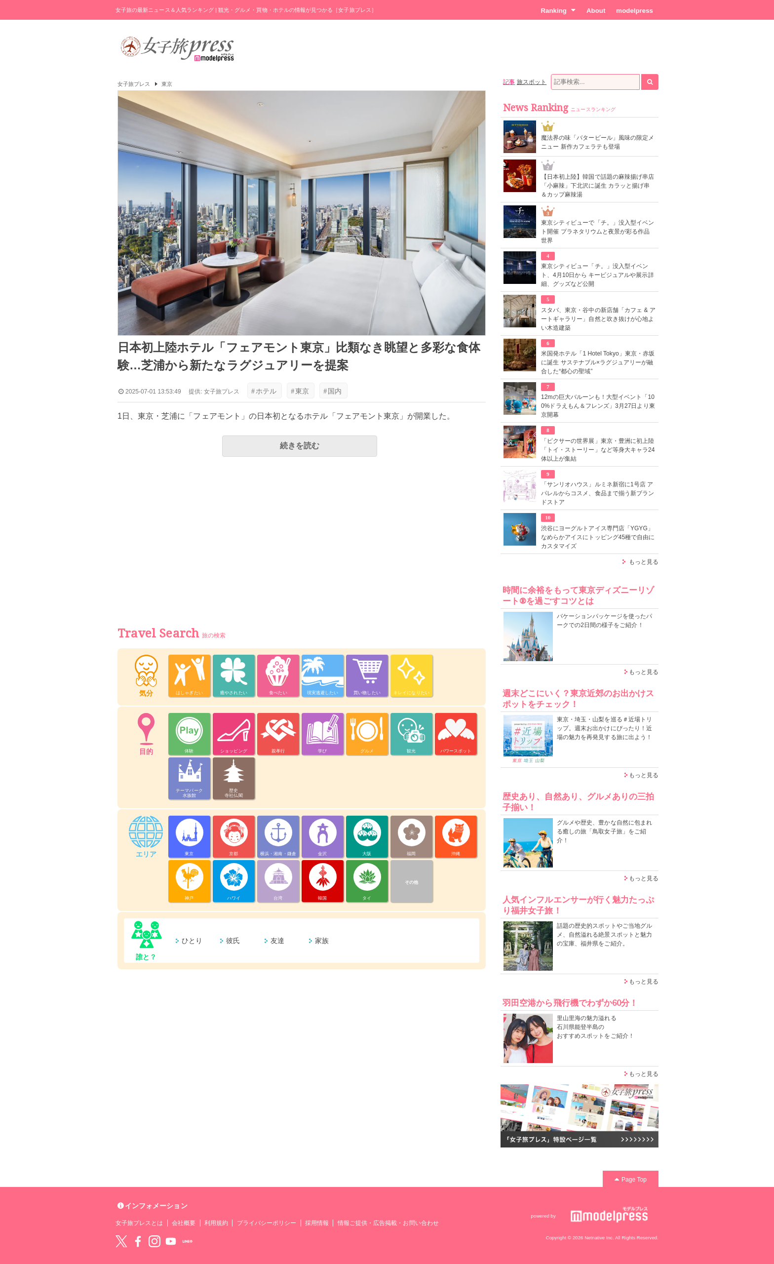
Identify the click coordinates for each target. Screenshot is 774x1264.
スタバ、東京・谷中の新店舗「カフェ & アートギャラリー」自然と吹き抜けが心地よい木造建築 (598, 319)
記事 (509, 82)
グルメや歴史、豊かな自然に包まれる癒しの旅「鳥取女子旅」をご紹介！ (604, 831)
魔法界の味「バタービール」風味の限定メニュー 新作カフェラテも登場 (597, 142)
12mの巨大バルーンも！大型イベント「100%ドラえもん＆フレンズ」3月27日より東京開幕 (598, 406)
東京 (166, 84)
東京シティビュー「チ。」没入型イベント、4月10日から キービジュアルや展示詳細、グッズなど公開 (597, 275)
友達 (277, 941)
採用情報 (317, 1223)
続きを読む (299, 445)
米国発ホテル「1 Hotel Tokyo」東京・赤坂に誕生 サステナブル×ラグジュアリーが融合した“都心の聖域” (598, 362)
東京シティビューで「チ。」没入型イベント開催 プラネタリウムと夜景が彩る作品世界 (597, 231)
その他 (411, 882)
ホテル (263, 391)
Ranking (558, 10)
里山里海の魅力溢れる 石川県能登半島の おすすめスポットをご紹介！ (595, 1027)
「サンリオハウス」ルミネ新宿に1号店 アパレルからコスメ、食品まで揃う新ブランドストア (597, 493)
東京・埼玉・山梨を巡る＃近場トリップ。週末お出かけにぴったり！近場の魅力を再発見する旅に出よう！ (604, 728)
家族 (322, 941)
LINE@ (188, 1241)
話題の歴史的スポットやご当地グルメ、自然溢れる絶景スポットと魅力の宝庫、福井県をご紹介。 (604, 934)
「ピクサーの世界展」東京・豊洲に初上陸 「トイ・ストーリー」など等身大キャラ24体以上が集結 (598, 449)
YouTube (171, 1241)
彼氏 (233, 941)
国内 (332, 391)
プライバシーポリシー (267, 1223)
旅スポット (531, 82)
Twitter (121, 1241)
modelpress (634, 10)
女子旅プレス (133, 84)
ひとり (192, 941)
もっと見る (643, 561)
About (595, 10)
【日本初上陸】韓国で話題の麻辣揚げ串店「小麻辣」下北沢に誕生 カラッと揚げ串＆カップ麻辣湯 (597, 185)
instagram (154, 1241)
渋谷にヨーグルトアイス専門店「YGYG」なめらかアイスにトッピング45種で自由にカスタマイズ (598, 537)
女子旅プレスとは (139, 1223)
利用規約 (216, 1223)
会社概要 (183, 1223)
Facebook (138, 1241)
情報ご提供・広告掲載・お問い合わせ (388, 1223)
